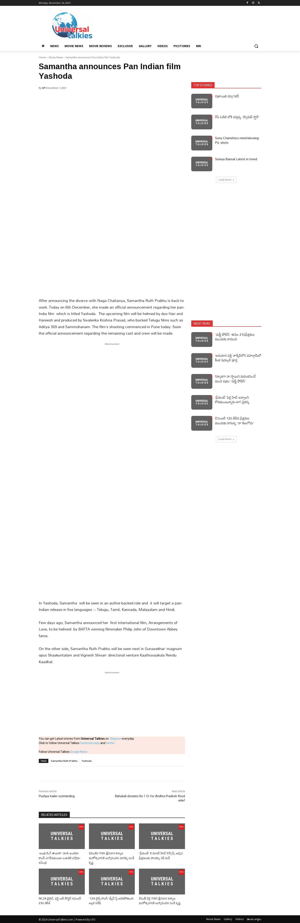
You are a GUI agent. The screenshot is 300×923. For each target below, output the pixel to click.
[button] (256, 46)
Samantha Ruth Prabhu (64, 760)
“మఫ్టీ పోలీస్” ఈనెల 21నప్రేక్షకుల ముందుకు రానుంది (235, 336)
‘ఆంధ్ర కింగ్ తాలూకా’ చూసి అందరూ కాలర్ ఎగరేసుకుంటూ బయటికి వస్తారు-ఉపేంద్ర (61, 858)
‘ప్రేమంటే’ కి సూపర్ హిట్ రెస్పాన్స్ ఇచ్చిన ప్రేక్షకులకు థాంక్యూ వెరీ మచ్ (160, 855)
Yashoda (87, 760)
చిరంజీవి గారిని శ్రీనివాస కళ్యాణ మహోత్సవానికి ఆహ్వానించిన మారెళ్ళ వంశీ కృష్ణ (109, 858)
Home (42, 57)
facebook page (90, 743)
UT (44, 87)
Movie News (56, 57)
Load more (226, 179)
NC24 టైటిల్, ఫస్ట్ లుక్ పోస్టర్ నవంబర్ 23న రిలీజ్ (56, 900)
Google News (78, 751)
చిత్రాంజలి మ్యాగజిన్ (227, 96)
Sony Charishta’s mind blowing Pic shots (237, 140)
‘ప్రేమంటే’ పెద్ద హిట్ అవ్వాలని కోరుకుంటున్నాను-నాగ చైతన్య (232, 399)
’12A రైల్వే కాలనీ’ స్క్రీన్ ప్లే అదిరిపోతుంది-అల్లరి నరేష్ (104, 900)
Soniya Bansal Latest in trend (236, 159)
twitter (110, 743)
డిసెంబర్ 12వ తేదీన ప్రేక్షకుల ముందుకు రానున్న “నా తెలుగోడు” (234, 420)
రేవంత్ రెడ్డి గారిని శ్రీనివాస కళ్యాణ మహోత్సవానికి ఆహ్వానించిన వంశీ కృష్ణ (161, 900)
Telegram (115, 738)
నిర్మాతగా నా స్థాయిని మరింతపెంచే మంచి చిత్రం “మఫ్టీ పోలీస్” (235, 378)
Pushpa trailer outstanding (57, 796)
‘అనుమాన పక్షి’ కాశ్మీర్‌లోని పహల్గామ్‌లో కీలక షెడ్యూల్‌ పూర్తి (238, 357)
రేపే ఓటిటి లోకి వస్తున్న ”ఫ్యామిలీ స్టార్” (237, 117)
